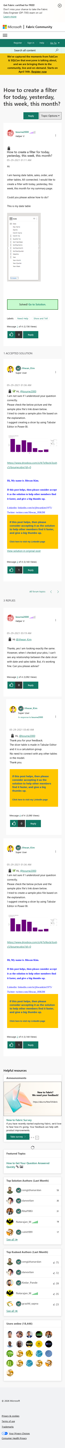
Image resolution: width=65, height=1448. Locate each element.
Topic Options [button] (49, 115)
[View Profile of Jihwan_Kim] (28, 368)
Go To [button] (53, 42)
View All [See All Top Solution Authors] (12, 1240)
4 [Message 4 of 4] (20, 815)
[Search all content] (36, 50)
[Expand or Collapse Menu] (5, 35)
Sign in (30, 42)
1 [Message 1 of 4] (17, 326)
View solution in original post (24, 551)
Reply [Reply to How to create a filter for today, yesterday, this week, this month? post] (31, 334)
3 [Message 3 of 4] (17, 676)
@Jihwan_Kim (24, 639)
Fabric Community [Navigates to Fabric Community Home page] (39, 27)
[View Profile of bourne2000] (22, 132)
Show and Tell (41, 318)
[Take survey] (17, 1137)
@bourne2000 (28, 391)
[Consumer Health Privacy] (32, 1438)
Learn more (9, 16)
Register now (39, 71)
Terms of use (8, 1421)
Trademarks (8, 1426)
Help (42, 42)
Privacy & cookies (10, 1415)
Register (18, 42)
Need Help (22, 318)
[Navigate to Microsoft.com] (12, 27)
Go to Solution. (37, 304)
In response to (30, 717)
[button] (31, 115)
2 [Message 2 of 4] (17, 561)
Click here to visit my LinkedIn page (27, 542)
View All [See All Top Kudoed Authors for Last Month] (12, 1311)
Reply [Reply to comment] (31, 569)
